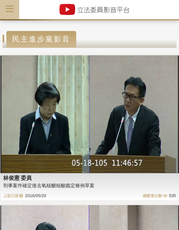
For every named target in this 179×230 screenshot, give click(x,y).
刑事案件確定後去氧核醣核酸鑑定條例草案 (48, 185)
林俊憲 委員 (17, 178)
